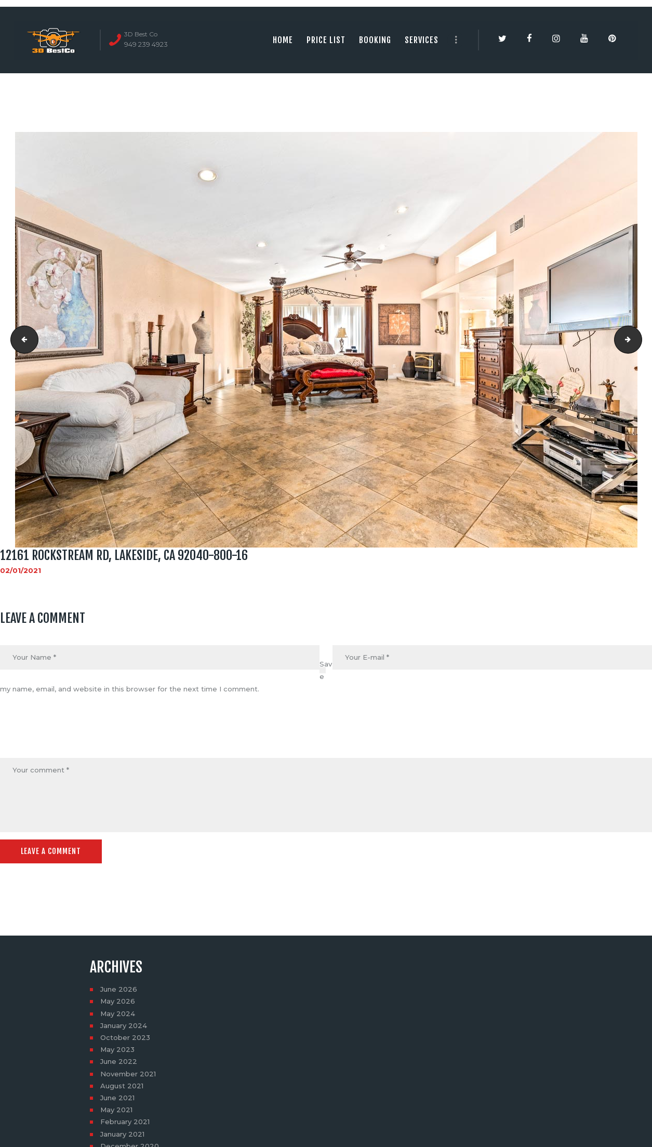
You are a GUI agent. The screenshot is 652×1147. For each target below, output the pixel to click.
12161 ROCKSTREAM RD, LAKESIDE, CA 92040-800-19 (638, 340)
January (123, 1025)
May (117, 1001)
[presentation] (79, 733)
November (128, 1074)
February (125, 1121)
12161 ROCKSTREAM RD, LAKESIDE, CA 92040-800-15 (21, 340)
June (118, 989)
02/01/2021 (20, 570)
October (125, 1037)
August (121, 1086)
